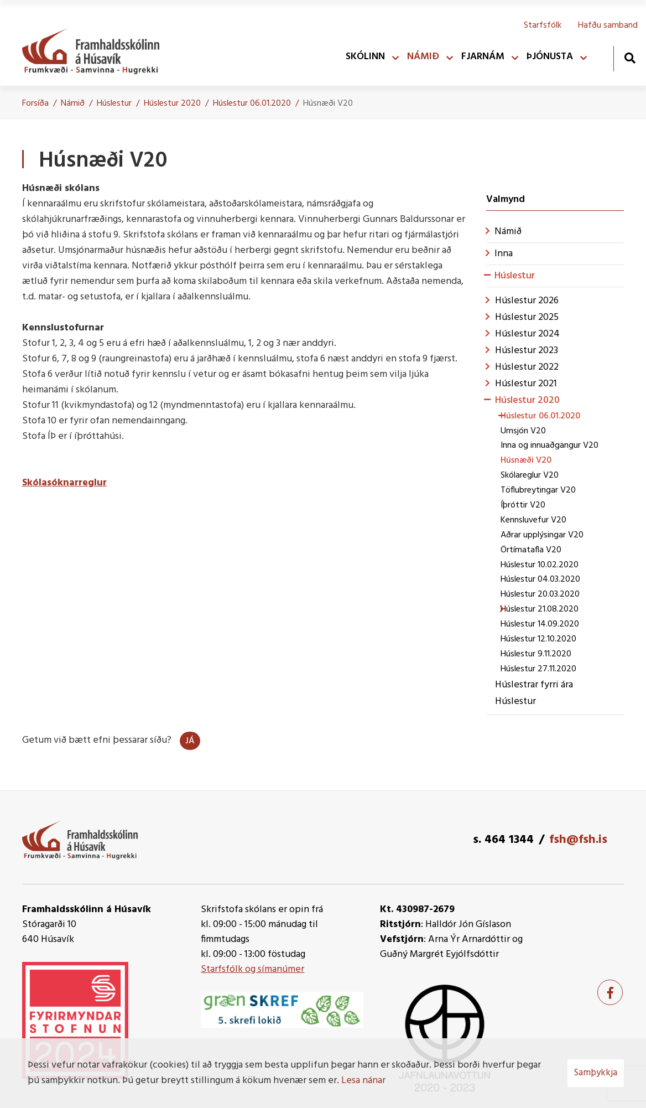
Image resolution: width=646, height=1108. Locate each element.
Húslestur (114, 103)
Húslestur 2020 (172, 103)
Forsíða (35, 103)
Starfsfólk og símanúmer (252, 969)
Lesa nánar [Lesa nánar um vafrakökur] (363, 1081)
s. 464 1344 (503, 840)
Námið (73, 103)
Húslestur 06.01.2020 (252, 103)
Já (190, 741)
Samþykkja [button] (595, 1072)
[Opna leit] (629, 58)
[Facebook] (610, 992)
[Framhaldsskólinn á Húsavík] (96, 48)
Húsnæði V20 (328, 103)
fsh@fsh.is (578, 840)
